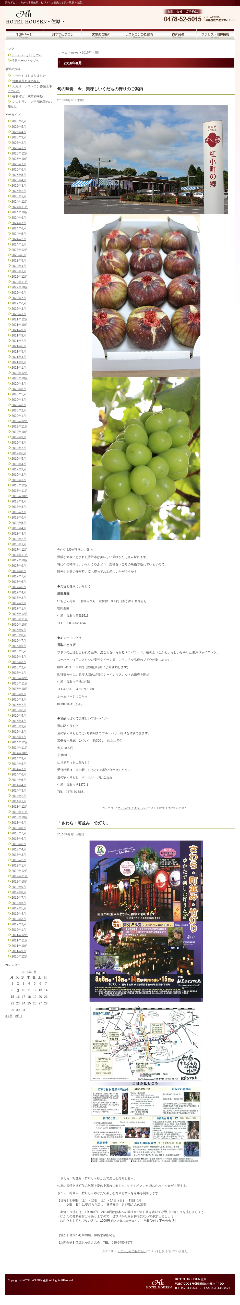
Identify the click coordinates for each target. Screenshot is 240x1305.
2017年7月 (18, 576)
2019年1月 (18, 480)
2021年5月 (18, 351)
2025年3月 (18, 185)
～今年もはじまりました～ (30, 75)
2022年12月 (19, 276)
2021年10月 (19, 325)
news (74, 52)
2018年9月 (18, 501)
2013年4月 (18, 849)
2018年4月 (18, 528)
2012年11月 (19, 876)
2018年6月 (18, 517)
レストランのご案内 (139, 34)
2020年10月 (19, 378)
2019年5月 (18, 458)
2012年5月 (18, 908)
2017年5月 (18, 587)
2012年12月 (19, 871)
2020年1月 (18, 416)
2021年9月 (18, 330)
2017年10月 (19, 560)
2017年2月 (18, 603)
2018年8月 (18, 507)
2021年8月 (18, 335)
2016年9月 (18, 630)
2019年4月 (18, 464)
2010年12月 (19, 956)
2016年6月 (18, 646)
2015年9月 (18, 694)
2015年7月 (18, 705)
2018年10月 (19, 496)
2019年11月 (19, 426)
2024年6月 (18, 228)
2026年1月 (18, 148)
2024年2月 (18, 239)
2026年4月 (18, 132)
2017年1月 (18, 608)
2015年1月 (18, 737)
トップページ (24, 34)
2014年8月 (18, 764)
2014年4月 (18, 785)
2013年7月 (18, 833)
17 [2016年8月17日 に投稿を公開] (23, 997)
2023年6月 (18, 255)
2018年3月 (18, 533)
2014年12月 (19, 742)
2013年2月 (18, 860)
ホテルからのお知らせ (132, 807)
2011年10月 (19, 946)
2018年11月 (19, 491)
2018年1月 (18, 544)
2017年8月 (18, 571)
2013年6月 (18, 839)
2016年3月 (18, 662)
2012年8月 (18, 892)
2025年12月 (19, 153)
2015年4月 (18, 721)
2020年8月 (18, 383)
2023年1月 (18, 271)
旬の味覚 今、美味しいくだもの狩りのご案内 (100, 89)
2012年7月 (18, 897)
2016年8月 (18, 635)
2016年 (87, 52)
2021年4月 (18, 357)
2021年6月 (18, 346)
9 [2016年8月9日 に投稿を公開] (18, 990)
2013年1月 (18, 865)
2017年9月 (18, 565)
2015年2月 (18, 731)
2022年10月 (19, 287)
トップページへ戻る (39, 13)
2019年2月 (18, 474)
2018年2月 (18, 539)
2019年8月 (18, 442)
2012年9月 (18, 887)
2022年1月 (18, 314)
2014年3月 (18, 790)
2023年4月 (18, 266)
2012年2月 (18, 924)
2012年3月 (18, 919)
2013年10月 (19, 817)
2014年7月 (18, 769)
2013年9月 (18, 822)
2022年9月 (18, 292)
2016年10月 (19, 624)
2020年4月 (18, 400)
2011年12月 (19, 935)
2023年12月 (19, 250)
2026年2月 (18, 143)
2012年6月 (18, 903)
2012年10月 (19, 881)
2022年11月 (19, 282)
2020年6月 (18, 389)
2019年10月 (19, 432)
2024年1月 (18, 244)
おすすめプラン (62, 34)
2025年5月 (18, 175)
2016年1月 (18, 673)
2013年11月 (19, 812)
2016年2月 (18, 667)
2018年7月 (18, 512)
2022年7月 (18, 298)
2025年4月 (18, 180)
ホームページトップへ (26, 55)
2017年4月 (18, 592)
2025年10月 (19, 159)
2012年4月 (18, 913)
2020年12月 (19, 373)
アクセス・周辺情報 (216, 34)
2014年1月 (18, 801)
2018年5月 (18, 523)
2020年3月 (18, 405)
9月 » (18, 1016)
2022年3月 (18, 309)
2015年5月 (18, 715)
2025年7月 (18, 164)
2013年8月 (18, 828)
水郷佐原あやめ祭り (26, 81)
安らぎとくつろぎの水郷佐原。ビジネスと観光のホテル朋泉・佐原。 (44, 2)
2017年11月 (19, 555)
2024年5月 (18, 234)
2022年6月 (18, 303)
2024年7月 (18, 223)
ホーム (63, 52)
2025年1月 (18, 196)
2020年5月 (18, 394)
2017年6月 (18, 582)
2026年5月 (18, 126)
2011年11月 (19, 940)
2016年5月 (18, 651)
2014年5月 (18, 780)
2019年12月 (19, 421)
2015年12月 (19, 678)
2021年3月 (18, 362)
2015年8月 (18, 699)
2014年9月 (18, 758)
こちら (83, 696)
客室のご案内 (101, 34)
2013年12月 (19, 806)
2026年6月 (18, 121)
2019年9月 (18, 437)
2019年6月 (18, 453)
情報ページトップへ (25, 60)
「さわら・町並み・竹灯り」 (83, 823)
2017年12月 (19, 549)
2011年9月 (18, 951)
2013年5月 (18, 844)
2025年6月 (18, 169)
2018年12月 (19, 485)
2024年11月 (19, 207)
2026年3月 (18, 137)
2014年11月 (19, 748)
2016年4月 (18, 656)
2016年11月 (19, 619)
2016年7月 (18, 640)
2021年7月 (18, 341)
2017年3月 (18, 598)
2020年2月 (18, 410)
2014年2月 (18, 796)
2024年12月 (19, 201)
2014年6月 (18, 774)
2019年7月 (18, 448)
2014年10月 (19, 753)
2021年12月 (19, 319)
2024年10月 (19, 212)
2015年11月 (19, 683)
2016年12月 (19, 614)
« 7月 (9, 1016)
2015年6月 (18, 710)
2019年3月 (18, 469)
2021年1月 (18, 367)
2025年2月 (18, 191)
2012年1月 (18, 930)
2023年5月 (18, 260)
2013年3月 (18, 855)
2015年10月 (19, 689)
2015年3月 (18, 726)
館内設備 (177, 34)
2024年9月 (18, 217)
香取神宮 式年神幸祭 (29, 96)
